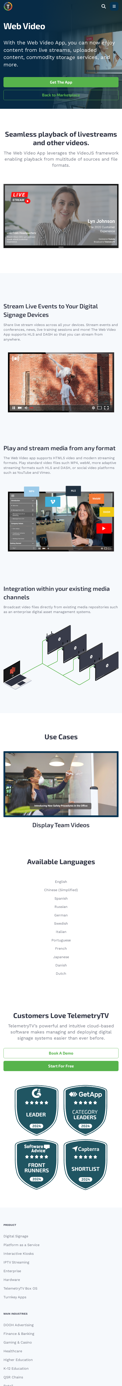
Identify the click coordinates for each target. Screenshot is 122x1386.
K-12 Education (16, 1368)
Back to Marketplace (61, 94)
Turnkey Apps (14, 1297)
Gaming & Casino (17, 1342)
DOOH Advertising (18, 1325)
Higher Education (18, 1360)
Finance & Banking (18, 1334)
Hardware (11, 1280)
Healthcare (12, 1351)
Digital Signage (15, 1236)
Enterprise (12, 1271)
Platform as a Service (21, 1245)
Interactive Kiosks (18, 1254)
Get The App (61, 82)
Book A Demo (61, 1053)
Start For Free (61, 1065)
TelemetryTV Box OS (20, 1288)
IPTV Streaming (16, 1262)
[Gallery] (61, 790)
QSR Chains (13, 1377)
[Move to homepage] (8, 6)
